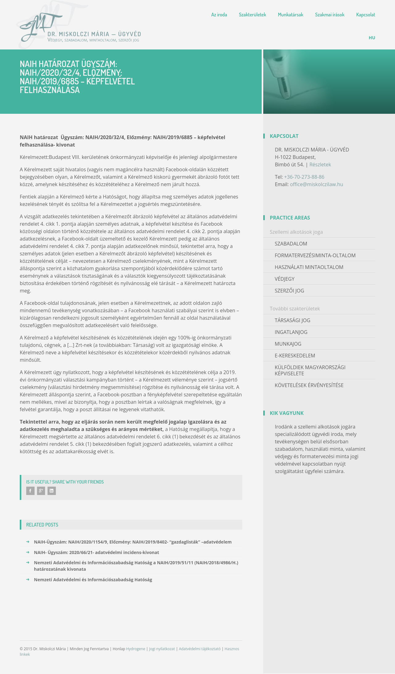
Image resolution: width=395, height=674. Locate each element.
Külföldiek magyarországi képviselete (310, 370)
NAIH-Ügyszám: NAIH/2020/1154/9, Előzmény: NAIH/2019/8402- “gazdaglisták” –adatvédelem (128, 542)
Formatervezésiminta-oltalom (315, 255)
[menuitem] (372, 38)
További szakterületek (295, 308)
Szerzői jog (289, 290)
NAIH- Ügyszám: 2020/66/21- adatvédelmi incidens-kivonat (92, 553)
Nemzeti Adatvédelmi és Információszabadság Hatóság (89, 580)
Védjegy (284, 278)
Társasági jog (292, 320)
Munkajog (288, 343)
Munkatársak (290, 14)
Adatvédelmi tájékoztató (200, 649)
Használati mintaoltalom (309, 267)
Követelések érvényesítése (309, 385)
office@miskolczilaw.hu (316, 184)
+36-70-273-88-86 (304, 176)
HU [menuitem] (372, 38)
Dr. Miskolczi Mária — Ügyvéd (42, 27)
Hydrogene (135, 649)
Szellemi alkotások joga (296, 231)
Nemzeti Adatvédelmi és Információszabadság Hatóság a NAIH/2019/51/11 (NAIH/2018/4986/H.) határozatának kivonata (132, 566)
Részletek (320, 164)
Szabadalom (291, 243)
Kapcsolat (365, 14)
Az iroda (219, 14)
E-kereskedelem (295, 355)
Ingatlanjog (291, 332)
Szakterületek (252, 14)
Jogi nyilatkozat (162, 649)
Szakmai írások (329, 14)
